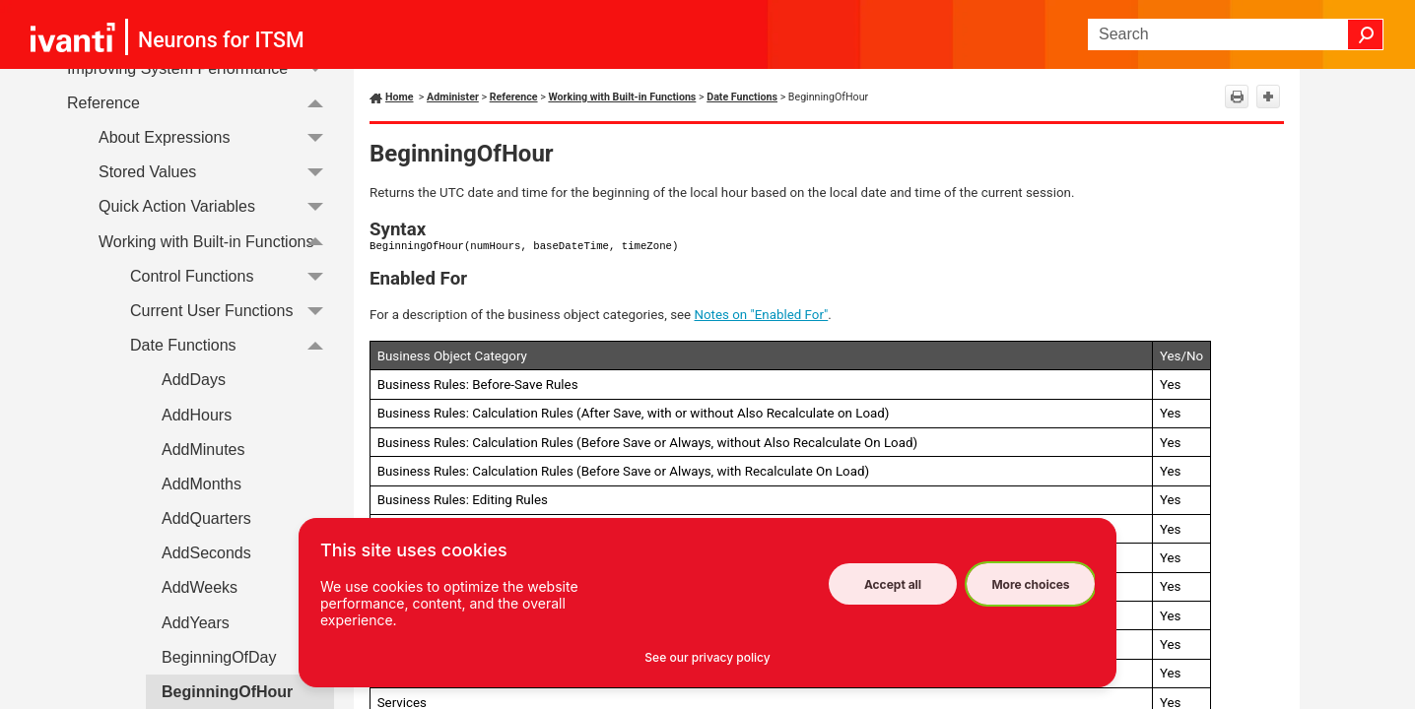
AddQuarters (206, 518)
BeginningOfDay (219, 657)
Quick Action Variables (216, 207)
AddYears (196, 622)
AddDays (194, 379)
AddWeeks (199, 587)
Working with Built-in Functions (216, 242)
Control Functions (232, 276)
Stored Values (216, 172)
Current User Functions (232, 310)
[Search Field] (1235, 34)
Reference (200, 103)
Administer (453, 97)
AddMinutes (203, 449)
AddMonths (201, 484)
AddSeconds (206, 553)
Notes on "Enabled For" (762, 314)
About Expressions (216, 137)
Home (399, 97)
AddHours (197, 415)
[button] (1365, 34)
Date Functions (232, 345)
